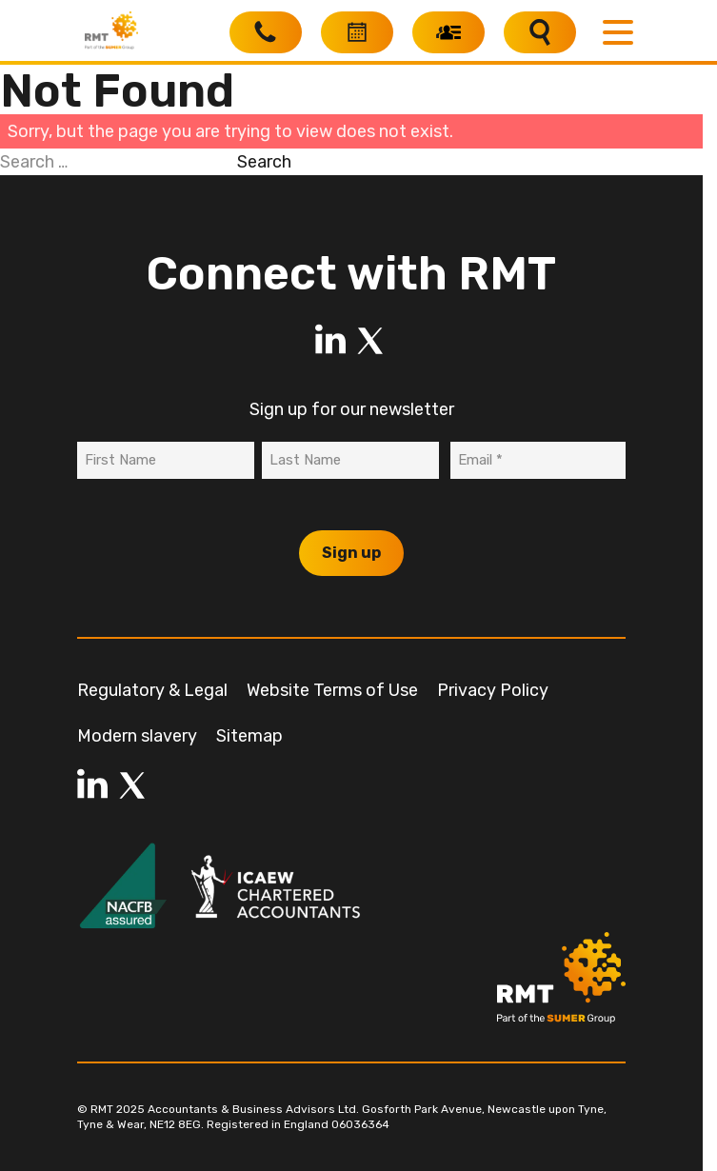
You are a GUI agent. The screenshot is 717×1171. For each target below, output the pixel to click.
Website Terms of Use (332, 690)
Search (264, 161)
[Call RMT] (265, 32)
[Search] (540, 32)
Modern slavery (137, 735)
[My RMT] (448, 32)
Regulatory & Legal (152, 690)
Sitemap (249, 735)
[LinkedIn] (330, 341)
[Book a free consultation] (357, 32)
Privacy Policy (492, 690)
